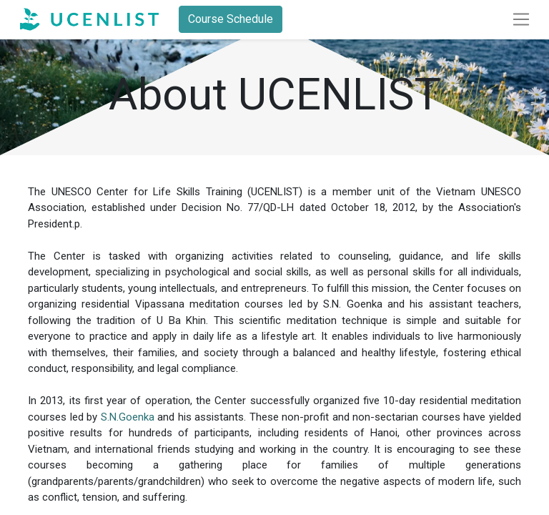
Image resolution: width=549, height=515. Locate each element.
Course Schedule (230, 19)
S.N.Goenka (127, 417)
